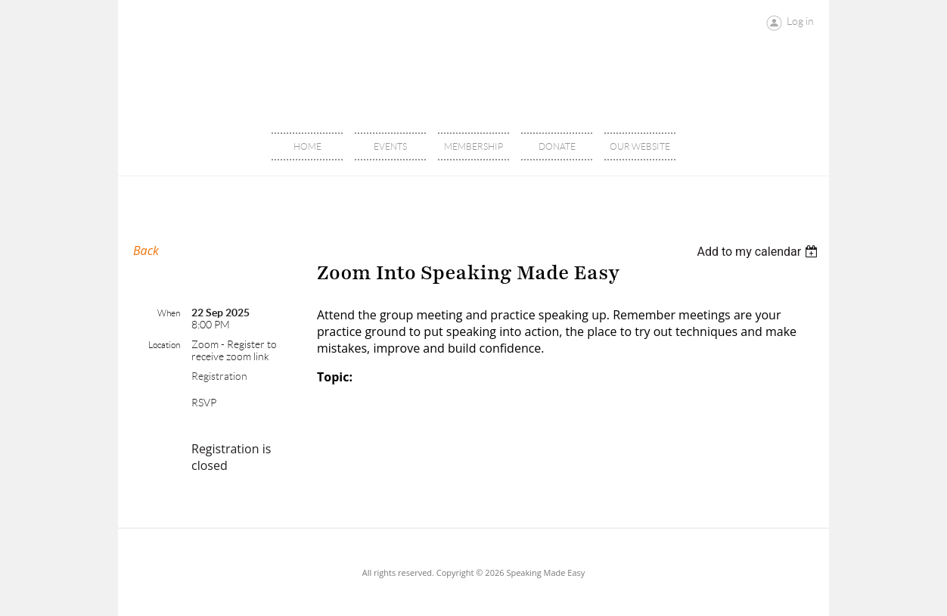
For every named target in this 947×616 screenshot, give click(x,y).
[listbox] (759, 251)
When (168, 313)
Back (146, 250)
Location (164, 345)
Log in (800, 21)
